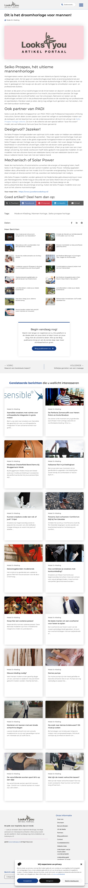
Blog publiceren (62, 836)
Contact (60, 839)
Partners (60, 832)
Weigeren (49, 881)
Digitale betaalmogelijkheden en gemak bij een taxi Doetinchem (26, 278)
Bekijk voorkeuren (72, 881)
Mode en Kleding (13, 20)
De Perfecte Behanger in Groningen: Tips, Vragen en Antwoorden (68, 256)
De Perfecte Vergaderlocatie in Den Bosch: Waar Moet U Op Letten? (68, 278)
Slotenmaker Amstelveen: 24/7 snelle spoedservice (68, 299)
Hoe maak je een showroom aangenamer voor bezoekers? (26, 234)
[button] (81, 864)
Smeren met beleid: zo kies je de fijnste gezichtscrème (69, 245)
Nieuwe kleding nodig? (17, 673)
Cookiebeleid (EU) (63, 843)
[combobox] (68, 4)
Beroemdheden (62, 826)
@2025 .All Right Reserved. (18, 842)
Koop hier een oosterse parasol (20, 621)
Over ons (60, 819)
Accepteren (27, 881)
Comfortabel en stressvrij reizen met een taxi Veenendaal (68, 267)
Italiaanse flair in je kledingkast (61, 465)
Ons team (60, 822)
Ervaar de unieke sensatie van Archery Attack (28, 256)
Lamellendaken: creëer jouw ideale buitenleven (27, 288)
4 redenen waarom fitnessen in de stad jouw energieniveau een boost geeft (29, 267)
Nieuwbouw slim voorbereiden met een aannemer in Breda (28, 245)
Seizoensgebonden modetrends (20, 569)
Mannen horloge (39, 213)
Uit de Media (61, 829)
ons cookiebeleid (59, 874)
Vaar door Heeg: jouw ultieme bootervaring (26, 299)
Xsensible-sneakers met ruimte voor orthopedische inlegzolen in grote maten (22, 415)
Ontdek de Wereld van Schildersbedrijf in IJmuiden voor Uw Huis (69, 234)
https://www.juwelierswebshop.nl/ (33, 192)
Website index (62, 846)
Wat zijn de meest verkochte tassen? (63, 777)
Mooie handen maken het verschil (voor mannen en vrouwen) (27, 310)
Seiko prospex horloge (59, 213)
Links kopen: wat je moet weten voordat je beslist (63, 852)
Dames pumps (54, 673)
